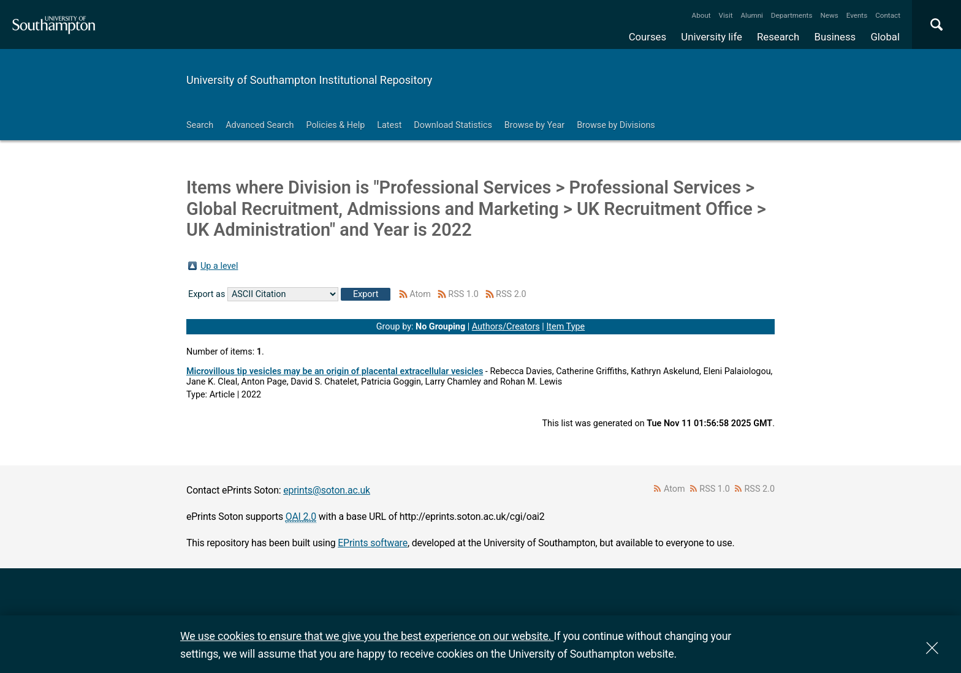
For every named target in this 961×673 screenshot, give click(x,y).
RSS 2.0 (511, 294)
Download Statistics (453, 125)
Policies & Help (335, 125)
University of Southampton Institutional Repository (309, 79)
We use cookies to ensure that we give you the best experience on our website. (366, 636)
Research (778, 37)
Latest (389, 125)
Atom (420, 294)
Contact (887, 15)
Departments (792, 15)
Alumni (751, 15)
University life (711, 37)
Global (885, 37)
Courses (647, 37)
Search (199, 125)
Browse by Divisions (616, 125)
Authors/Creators (506, 326)
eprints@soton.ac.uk (326, 490)
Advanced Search (260, 125)
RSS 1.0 (463, 294)
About (701, 15)
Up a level (219, 266)
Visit (726, 15)
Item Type (565, 326)
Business (835, 37)
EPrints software (373, 543)
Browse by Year (534, 125)
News (829, 15)
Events (857, 15)
